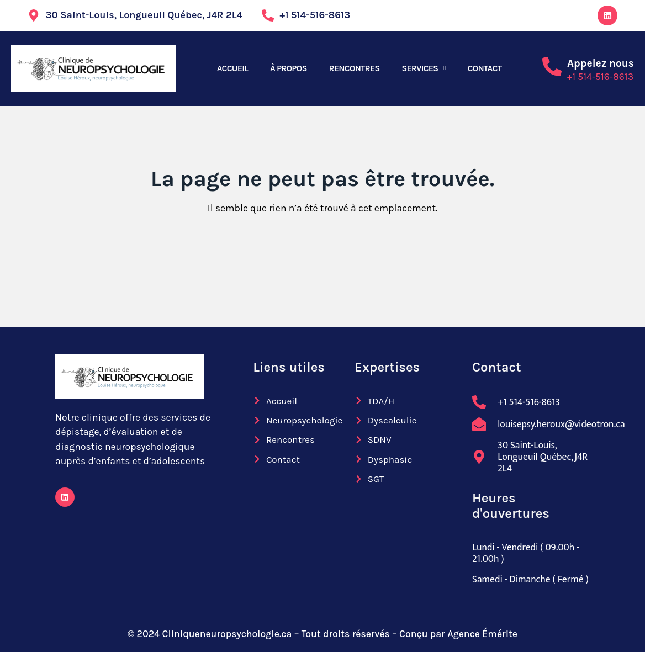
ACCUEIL (232, 68)
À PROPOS (288, 68)
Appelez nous (600, 63)
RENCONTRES (354, 68)
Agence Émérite (482, 633)
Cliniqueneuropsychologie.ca (227, 633)
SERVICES (419, 68)
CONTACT (484, 68)
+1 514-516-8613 (600, 76)
